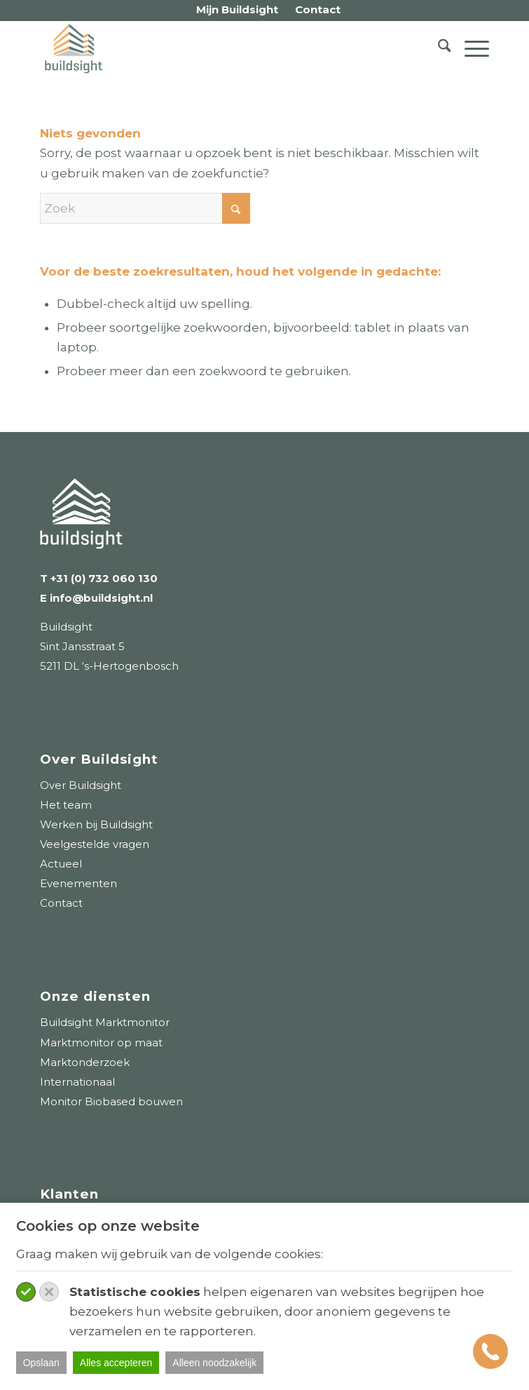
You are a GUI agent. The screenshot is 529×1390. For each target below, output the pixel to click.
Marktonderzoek (85, 1062)
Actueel (61, 863)
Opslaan (41, 1362)
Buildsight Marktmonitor (105, 1022)
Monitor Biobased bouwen (111, 1101)
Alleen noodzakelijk (214, 1362)
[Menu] (470, 48)
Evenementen (78, 883)
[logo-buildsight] (219, 48)
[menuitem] (237, 10)
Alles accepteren (116, 1362)
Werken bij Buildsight (96, 824)
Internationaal (77, 1081)
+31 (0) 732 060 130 (104, 578)
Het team (66, 804)
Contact (61, 903)
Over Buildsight (80, 785)
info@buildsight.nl (100, 598)
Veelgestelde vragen (94, 844)
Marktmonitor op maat (101, 1042)
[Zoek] (437, 48)
